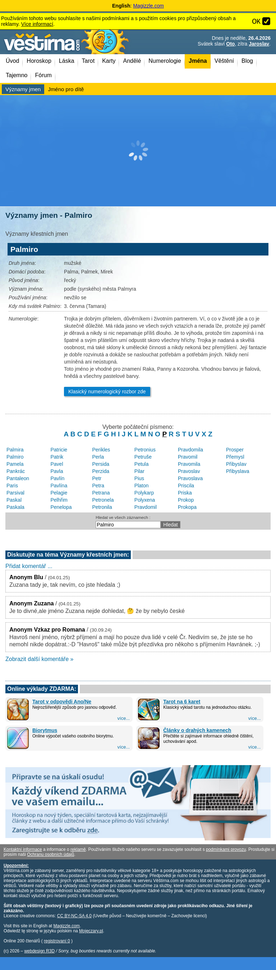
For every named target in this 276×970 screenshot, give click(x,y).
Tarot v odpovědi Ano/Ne (61, 701)
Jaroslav (259, 44)
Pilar (139, 471)
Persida (100, 464)
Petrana (101, 493)
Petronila (102, 507)
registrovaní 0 (57, 940)
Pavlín (57, 478)
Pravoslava (190, 478)
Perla (98, 457)
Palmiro (14, 457)
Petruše (143, 457)
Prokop (186, 500)
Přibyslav (236, 464)
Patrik (56, 457)
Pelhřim (58, 500)
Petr (97, 478)
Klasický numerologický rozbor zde (107, 391)
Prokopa (187, 507)
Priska (185, 493)
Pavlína (58, 485)
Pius (139, 478)
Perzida (100, 471)
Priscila (186, 485)
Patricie (58, 450)
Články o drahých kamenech (197, 730)
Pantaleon (17, 478)
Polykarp (144, 493)
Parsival (15, 493)
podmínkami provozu (226, 849)
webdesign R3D (39, 950)
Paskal (14, 500)
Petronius (145, 450)
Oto (230, 44)
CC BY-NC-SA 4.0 (74, 915)
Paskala (15, 507)
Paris (12, 485)
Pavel (56, 464)
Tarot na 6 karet (181, 701)
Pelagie (58, 493)
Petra (98, 485)
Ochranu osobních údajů (50, 854)
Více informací (37, 24)
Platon (141, 485)
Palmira (14, 450)
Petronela (103, 500)
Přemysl (235, 457)
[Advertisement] (138, 150)
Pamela (14, 464)
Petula (141, 464)
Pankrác (15, 471)
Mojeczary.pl (91, 930)
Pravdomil (145, 507)
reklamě (78, 849)
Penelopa (61, 507)
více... (124, 718)
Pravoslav (189, 471)
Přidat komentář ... (28, 566)
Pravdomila (190, 450)
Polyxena (144, 500)
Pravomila (189, 464)
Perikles (101, 450)
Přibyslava (237, 471)
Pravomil (187, 457)
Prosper (235, 450)
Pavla (56, 471)
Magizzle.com (148, 6)
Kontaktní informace (23, 849)
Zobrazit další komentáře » (39, 659)
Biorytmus (44, 730)
